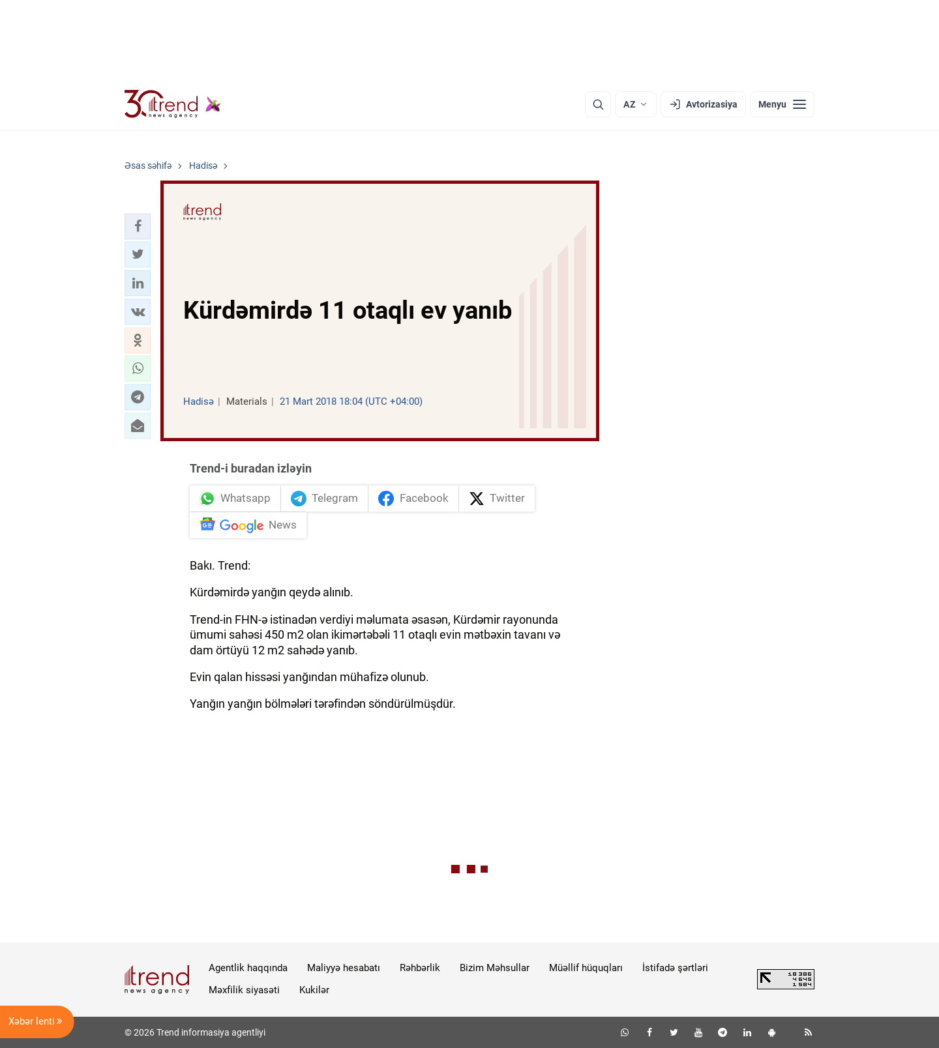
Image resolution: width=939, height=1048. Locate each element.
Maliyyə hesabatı (343, 968)
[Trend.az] (173, 104)
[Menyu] (782, 104)
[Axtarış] (598, 104)
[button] (137, 226)
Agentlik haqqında (248, 968)
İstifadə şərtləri (675, 968)
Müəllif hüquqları (586, 968)
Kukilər (314, 990)
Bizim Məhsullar (494, 968)
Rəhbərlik (420, 968)
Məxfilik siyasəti (244, 990)
